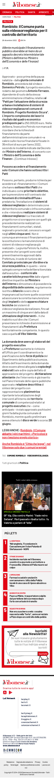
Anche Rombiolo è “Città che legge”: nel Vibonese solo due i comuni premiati (26, 445)
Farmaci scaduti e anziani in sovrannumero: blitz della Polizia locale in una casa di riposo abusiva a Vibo (28, 581)
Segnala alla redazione (24, 762)
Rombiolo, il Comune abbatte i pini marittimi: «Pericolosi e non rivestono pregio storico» (24, 433)
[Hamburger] (3, 5)
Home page (6, 17)
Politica (17, 17)
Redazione (10, 762)
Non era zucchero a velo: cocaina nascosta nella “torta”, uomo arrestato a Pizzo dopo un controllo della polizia (29, 614)
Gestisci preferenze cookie (30, 765)
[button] (48, 18)
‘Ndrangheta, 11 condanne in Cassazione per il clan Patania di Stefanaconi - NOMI (25, 546)
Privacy (37, 762)
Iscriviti (43, 653)
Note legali (14, 765)
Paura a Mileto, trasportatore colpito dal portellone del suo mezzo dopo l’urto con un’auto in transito (28, 598)
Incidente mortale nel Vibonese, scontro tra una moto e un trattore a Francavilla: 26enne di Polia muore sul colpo (28, 563)
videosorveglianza (37, 455)
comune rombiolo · (17, 455)
